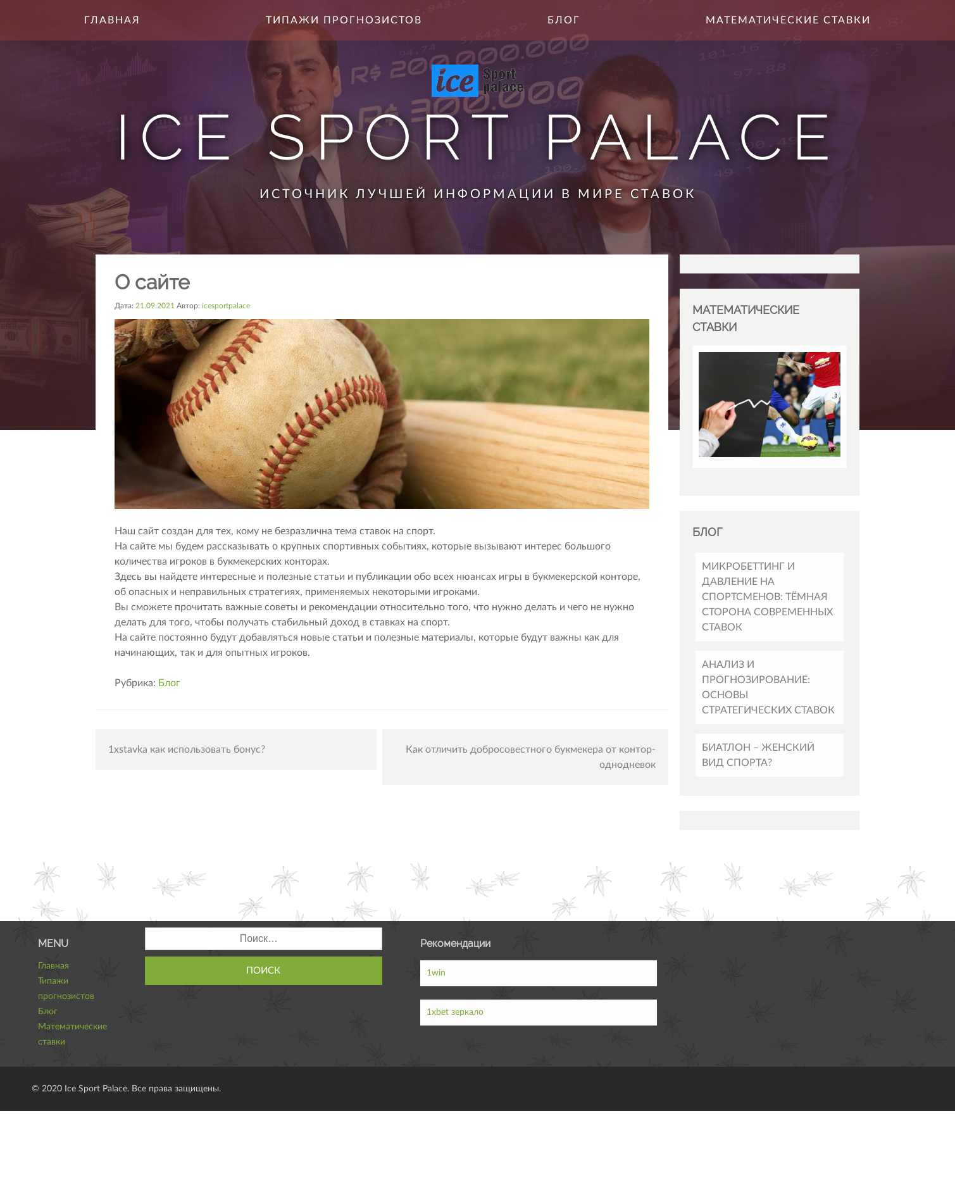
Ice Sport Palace (477, 137)
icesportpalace (226, 306)
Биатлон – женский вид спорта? (758, 755)
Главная (112, 20)
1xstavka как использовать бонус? (186, 749)
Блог (563, 20)
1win (436, 973)
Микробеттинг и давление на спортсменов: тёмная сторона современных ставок (767, 596)
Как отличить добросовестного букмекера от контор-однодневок (531, 757)
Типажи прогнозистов (344, 20)
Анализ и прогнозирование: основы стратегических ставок (768, 687)
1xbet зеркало (455, 1012)
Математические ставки (788, 20)
